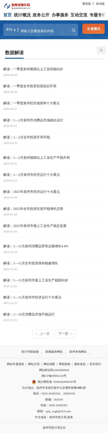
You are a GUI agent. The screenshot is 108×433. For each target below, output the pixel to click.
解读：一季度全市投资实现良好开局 (29, 86)
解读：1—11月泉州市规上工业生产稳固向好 (35, 280)
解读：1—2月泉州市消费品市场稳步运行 (33, 120)
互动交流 (78, 15)
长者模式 (93, 29)
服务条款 (80, 364)
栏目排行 (95, 364)
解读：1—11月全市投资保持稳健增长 (30, 263)
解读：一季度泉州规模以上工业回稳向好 (33, 69)
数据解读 (14, 52)
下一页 (65, 333)
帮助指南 (64, 364)
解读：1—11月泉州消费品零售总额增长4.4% (35, 246)
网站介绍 (34, 364)
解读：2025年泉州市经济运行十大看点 (31, 191)
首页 (7, 15)
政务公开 (41, 15)
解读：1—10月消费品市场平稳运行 (29, 314)
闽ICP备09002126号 (54, 375)
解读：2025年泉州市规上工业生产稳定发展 (34, 226)
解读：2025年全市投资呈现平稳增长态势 (33, 209)
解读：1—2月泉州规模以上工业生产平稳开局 (36, 157)
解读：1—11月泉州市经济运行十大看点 (32, 297)
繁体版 (86, 3)
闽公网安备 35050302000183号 (54, 382)
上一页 (42, 333)
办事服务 (60, 15)
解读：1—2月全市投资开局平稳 (26, 137)
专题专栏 (97, 15)
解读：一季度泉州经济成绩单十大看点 (31, 103)
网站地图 (49, 364)
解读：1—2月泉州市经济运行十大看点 (31, 174)
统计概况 (22, 15)
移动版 (100, 3)
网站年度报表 (15, 364)
